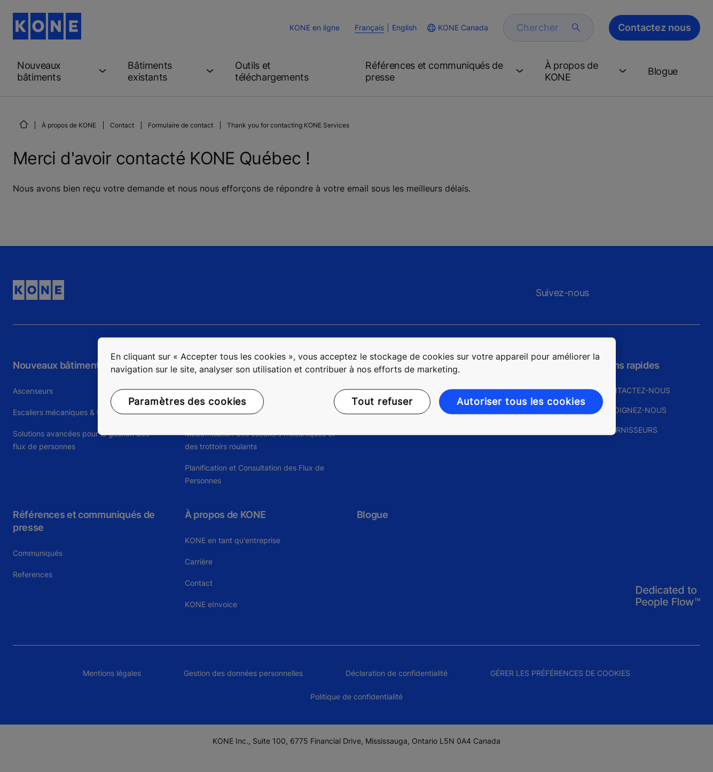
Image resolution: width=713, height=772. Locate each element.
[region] (357, 386)
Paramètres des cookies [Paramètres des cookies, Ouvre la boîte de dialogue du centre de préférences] (187, 401)
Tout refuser (382, 401)
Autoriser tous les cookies (521, 401)
